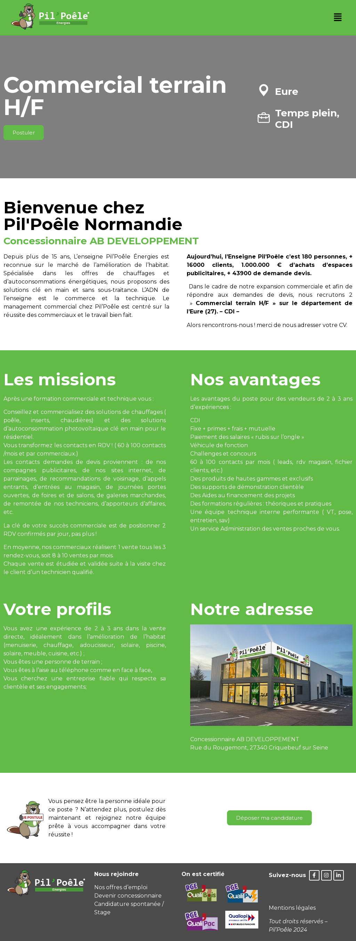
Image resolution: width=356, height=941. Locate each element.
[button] (338, 17)
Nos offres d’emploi (120, 887)
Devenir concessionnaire (128, 895)
